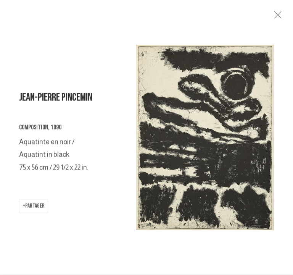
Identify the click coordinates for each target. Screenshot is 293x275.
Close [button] (276, 17)
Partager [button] (35, 207)
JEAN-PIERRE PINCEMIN (55, 99)
